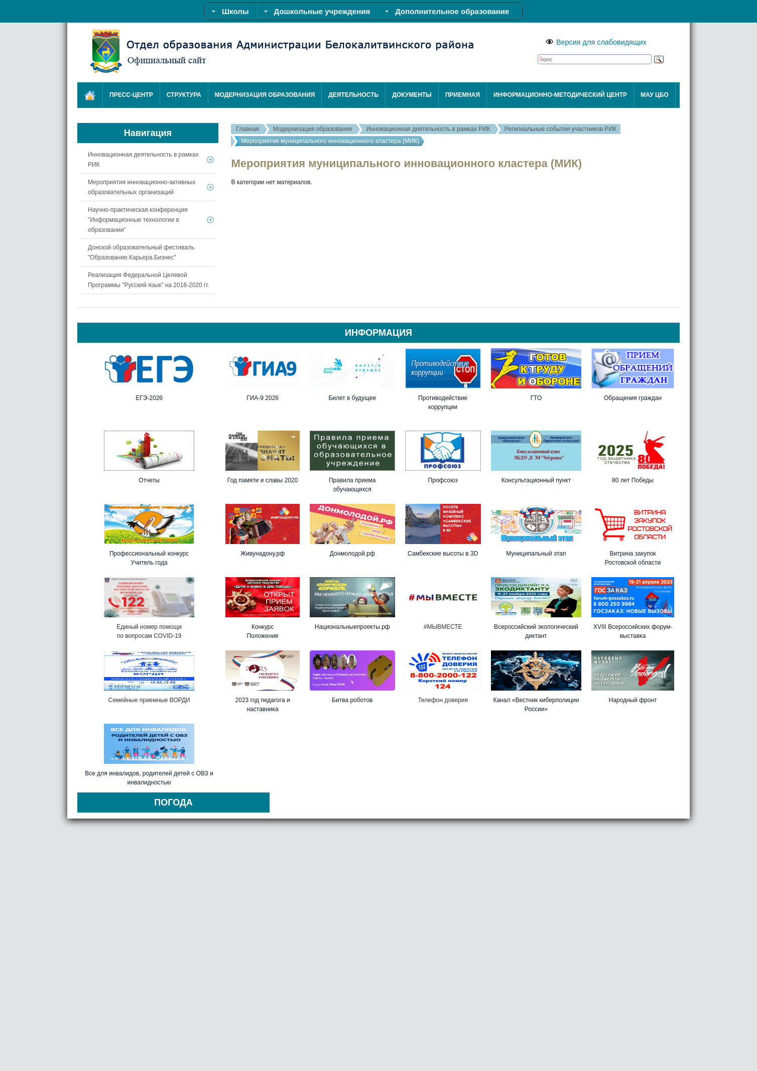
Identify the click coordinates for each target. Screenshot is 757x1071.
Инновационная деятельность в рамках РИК (428, 128)
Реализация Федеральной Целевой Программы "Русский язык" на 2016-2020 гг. (148, 280)
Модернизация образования (312, 128)
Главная (247, 128)
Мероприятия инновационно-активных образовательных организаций (141, 187)
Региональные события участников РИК (560, 128)
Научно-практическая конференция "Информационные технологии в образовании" (137, 219)
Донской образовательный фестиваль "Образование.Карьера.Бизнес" (141, 252)
